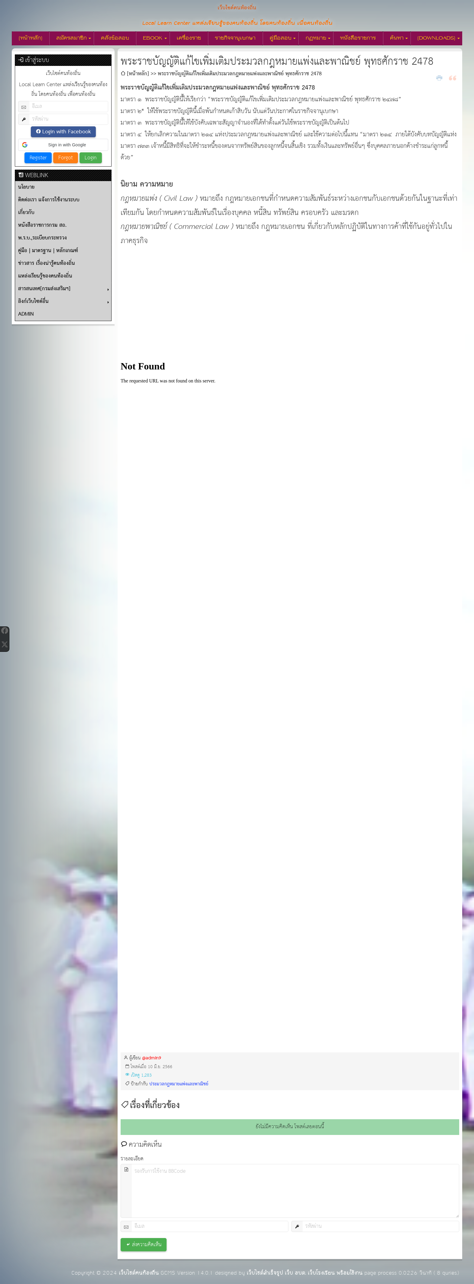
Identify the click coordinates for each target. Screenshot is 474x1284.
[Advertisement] (290, 304)
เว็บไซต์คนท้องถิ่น (139, 1273)
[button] (63, 145)
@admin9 (151, 1058)
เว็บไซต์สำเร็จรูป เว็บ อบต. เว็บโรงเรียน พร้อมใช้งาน (304, 1273)
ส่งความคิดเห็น (146, 1245)
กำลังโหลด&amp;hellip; (290, 693)
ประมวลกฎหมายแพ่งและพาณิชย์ (178, 1084)
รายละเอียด (132, 1159)
